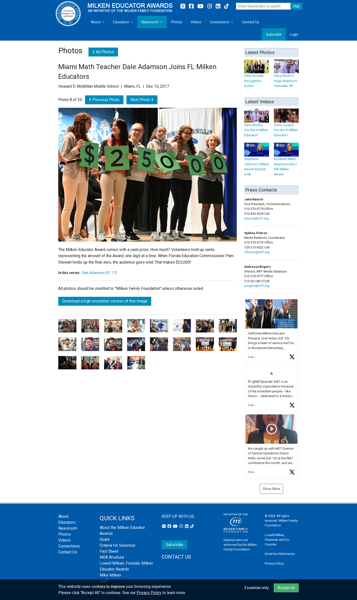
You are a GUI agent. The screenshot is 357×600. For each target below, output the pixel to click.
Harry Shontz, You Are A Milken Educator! (256, 125)
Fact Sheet (109, 551)
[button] (271, 331)
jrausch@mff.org (256, 218)
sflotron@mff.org (256, 252)
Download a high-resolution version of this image (104, 301)
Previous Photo (104, 99)
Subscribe (274, 34)
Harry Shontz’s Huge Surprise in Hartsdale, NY (286, 76)
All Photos (103, 52)
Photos (176, 22)
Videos (196, 22)
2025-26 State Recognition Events (256, 76)
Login (294, 34)
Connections (219, 22)
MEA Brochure (112, 557)
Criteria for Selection (117, 545)
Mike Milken (110, 575)
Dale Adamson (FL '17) (99, 273)
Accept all (286, 587)
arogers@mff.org (256, 286)
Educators (121, 22)
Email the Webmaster (280, 554)
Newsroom (149, 22)
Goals (105, 539)
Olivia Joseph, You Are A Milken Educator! (286, 125)
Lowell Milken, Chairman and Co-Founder (277, 539)
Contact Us (250, 22)
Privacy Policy (274, 563)
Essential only (256, 587)
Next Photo (141, 99)
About (96, 22)
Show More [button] (271, 489)
